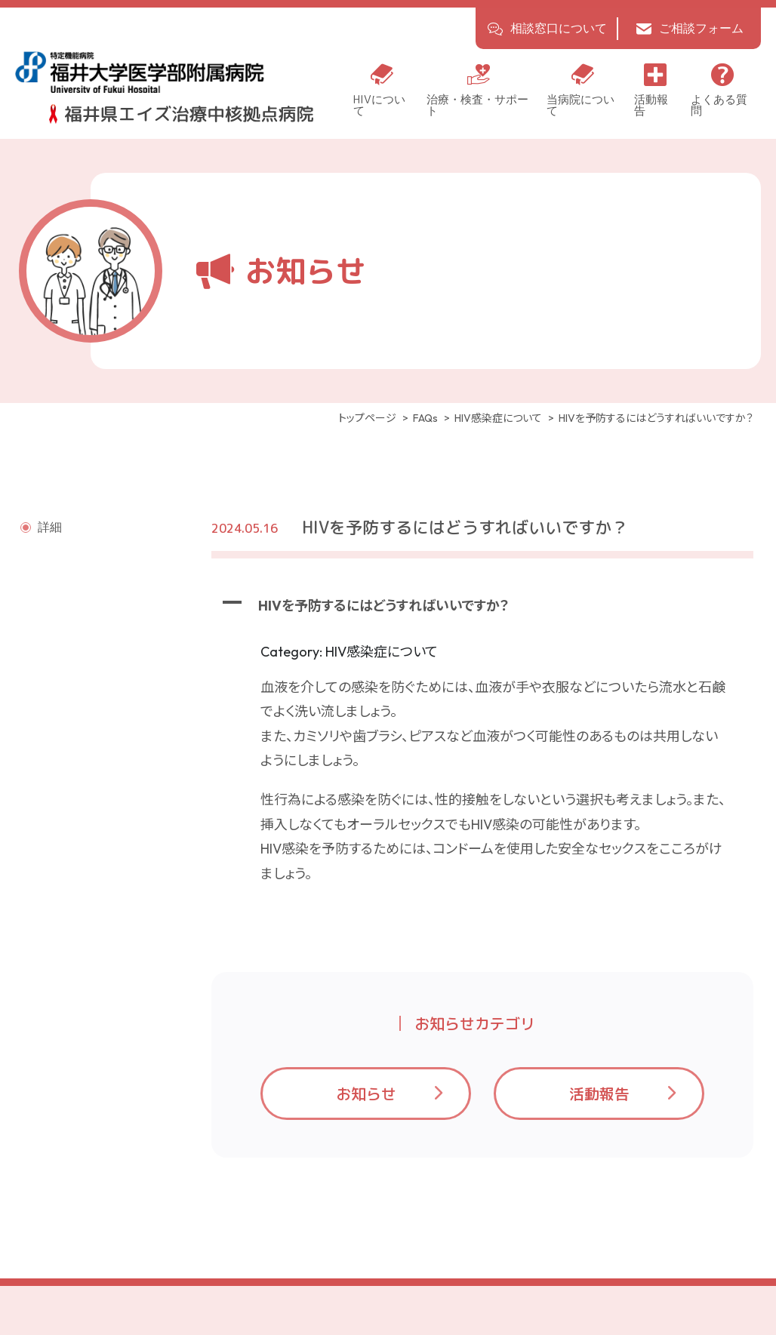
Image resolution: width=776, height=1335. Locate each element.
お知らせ (366, 1094)
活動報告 (599, 1094)
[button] (482, 607)
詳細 (50, 527)
